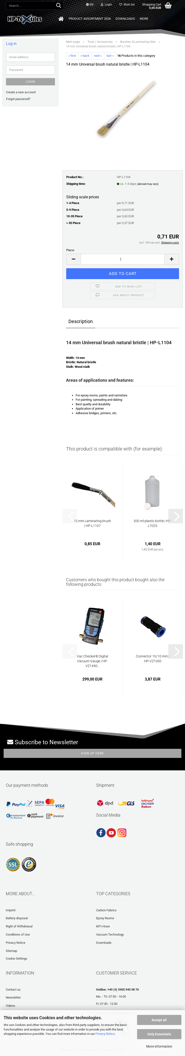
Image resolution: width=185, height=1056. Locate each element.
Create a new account (21, 92)
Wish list (127, 4)
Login (30, 81)
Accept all (159, 1020)
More (144, 18)
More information (159, 1046)
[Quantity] (123, 259)
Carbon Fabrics (106, 910)
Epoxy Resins (105, 918)
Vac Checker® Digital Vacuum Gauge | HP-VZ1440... (92, 661)
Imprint (10, 910)
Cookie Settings (16, 958)
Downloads (125, 18)
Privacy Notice (105, 1034)
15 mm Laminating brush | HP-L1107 (92, 523)
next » (98, 55)
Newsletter (13, 997)
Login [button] (106, 4)
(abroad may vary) (148, 184)
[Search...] (58, 5)
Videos (10, 1005)
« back (84, 55)
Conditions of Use (18, 934)
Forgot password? (18, 99)
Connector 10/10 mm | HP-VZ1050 (152, 658)
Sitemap (11, 951)
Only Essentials (159, 1034)
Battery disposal (17, 918)
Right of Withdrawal (19, 926)
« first (72, 55)
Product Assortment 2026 (90, 18)
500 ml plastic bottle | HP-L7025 (153, 523)
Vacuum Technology (110, 934)
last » (110, 55)
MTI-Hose (103, 926)
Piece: (70, 250)
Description (80, 321)
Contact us (13, 989)
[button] (89, 5)
